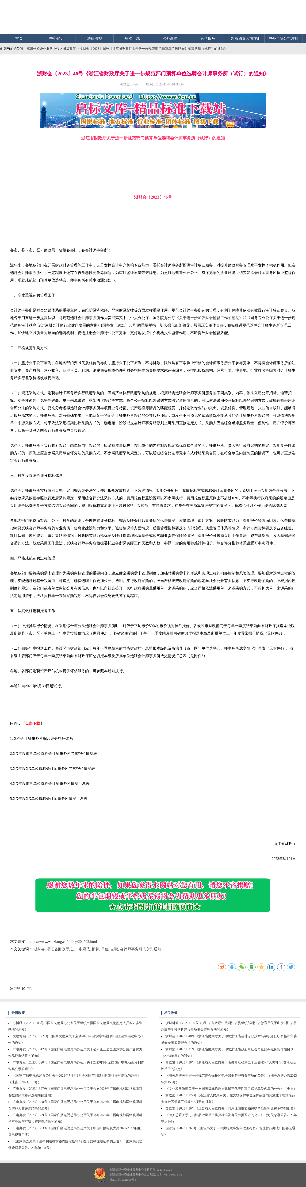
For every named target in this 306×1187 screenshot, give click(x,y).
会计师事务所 (131, 949)
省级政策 (70, 48)
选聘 (114, 949)
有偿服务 (207, 38)
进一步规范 (80, 949)
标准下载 (132, 38)
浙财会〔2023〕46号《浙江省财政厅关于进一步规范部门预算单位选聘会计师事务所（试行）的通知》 (153, 48)
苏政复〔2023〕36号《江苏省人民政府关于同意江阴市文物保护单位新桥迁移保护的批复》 (231, 1108)
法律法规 (94, 38)
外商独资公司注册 (246, 38)
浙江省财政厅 (58, 949)
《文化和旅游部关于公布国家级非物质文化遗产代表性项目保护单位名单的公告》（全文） (231, 1089)
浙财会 (39, 949)
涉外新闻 (170, 38)
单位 (105, 949)
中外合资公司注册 (283, 38)
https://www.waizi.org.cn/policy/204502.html (63, 942)
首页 (19, 38)
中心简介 (56, 38)
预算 (95, 949)
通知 (157, 949)
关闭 (27, 988)
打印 (15, 988)
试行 (148, 949)
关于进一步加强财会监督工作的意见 (209, 318)
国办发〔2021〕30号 (119, 325)
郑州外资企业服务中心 (43, 48)
